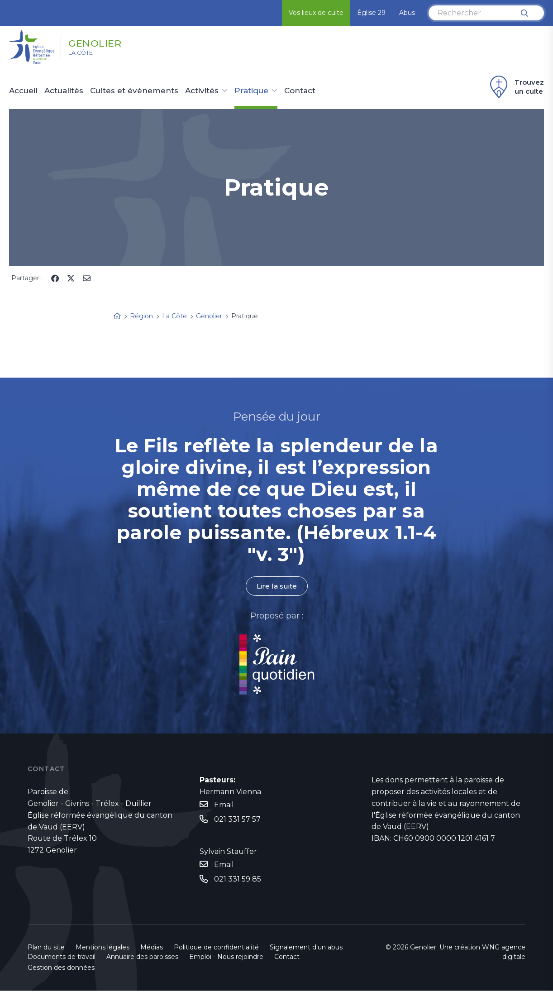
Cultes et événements (134, 91)
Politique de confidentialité (216, 948)
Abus (407, 13)
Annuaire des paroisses (142, 958)
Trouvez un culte (515, 87)
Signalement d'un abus (306, 948)
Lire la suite (276, 586)
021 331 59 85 (237, 880)
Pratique (251, 91)
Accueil (23, 91)
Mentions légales (102, 948)
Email (224, 805)
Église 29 (371, 13)
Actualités (63, 91)
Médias (151, 948)
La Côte (86, 55)
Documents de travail (61, 958)
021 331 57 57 (237, 819)
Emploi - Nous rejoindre (226, 958)
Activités (202, 91)
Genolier (105, 42)
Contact (299, 91)
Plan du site (46, 948)
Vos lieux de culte (316, 13)
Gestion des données (61, 969)
